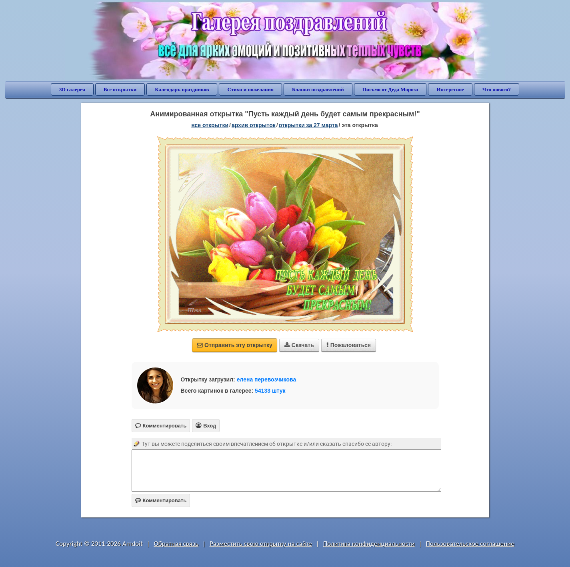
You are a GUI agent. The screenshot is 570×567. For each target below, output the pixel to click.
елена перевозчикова (266, 379)
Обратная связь (176, 543)
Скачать (299, 345)
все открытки (209, 125)
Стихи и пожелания (250, 89)
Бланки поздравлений (318, 89)
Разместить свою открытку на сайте (261, 543)
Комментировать (161, 500)
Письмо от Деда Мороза (390, 89)
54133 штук (270, 390)
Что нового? (496, 89)
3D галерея (72, 89)
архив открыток (254, 125)
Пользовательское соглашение (470, 543)
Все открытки (120, 89)
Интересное (450, 89)
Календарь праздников (182, 89)
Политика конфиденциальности (369, 543)
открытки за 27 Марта (308, 125)
